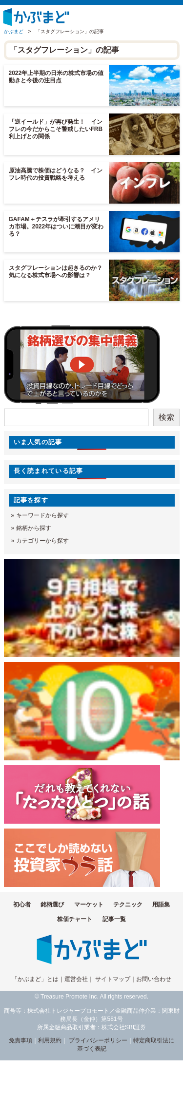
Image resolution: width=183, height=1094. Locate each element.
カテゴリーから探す (42, 540)
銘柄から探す (33, 528)
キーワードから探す (42, 515)
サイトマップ (112, 979)
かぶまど (13, 31)
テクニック (127, 904)
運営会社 (76, 979)
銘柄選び (52, 904)
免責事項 (20, 1040)
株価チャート (74, 919)
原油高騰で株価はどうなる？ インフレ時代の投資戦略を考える (55, 174)
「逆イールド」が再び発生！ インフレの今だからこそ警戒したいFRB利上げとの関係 (56, 129)
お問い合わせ (153, 979)
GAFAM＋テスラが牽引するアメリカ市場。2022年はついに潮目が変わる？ (56, 226)
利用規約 (49, 1040)
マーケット (88, 904)
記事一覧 (114, 919)
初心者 (22, 904)
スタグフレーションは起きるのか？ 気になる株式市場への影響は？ (58, 271)
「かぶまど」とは (35, 979)
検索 (166, 417)
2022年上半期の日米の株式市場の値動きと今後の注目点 (56, 77)
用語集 (161, 904)
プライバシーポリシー (98, 1040)
